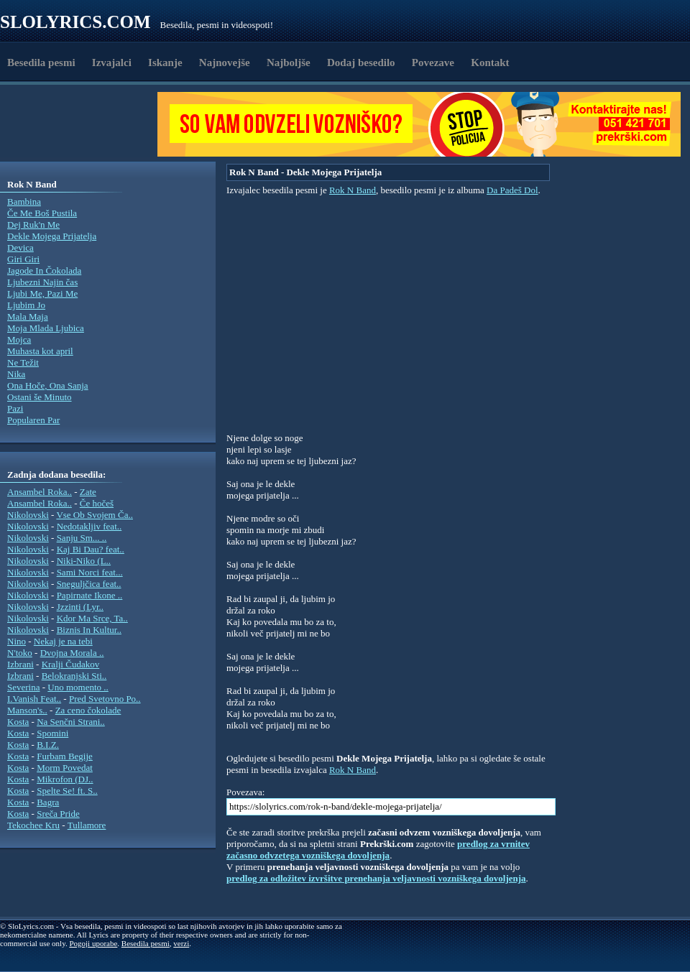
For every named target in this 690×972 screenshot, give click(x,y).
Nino (16, 641)
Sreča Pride (58, 813)
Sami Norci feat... (90, 572)
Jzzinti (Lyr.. (80, 606)
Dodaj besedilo (361, 62)
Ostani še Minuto (39, 397)
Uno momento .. (78, 687)
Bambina (24, 201)
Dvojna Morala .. (72, 652)
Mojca (19, 339)
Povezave (433, 62)
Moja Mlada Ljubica (45, 328)
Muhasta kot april (40, 351)
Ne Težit (23, 362)
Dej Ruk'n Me (33, 224)
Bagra (48, 802)
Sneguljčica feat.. (89, 583)
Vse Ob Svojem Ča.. (94, 514)
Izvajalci (112, 62)
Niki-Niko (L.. (84, 560)
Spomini (52, 733)
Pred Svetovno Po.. (105, 698)
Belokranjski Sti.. (74, 675)
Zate (88, 491)
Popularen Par (33, 420)
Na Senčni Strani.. (71, 721)
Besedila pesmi (41, 62)
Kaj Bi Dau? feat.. (90, 549)
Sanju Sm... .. (82, 537)
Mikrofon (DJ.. (65, 779)
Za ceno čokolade (88, 710)
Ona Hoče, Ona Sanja (47, 385)
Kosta (18, 721)
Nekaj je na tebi (63, 641)
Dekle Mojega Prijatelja (51, 236)
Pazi (15, 408)
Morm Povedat (65, 767)
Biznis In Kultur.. (89, 629)
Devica (20, 247)
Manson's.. (27, 710)
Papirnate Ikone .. (90, 595)
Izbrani (20, 664)
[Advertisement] (83, 124)
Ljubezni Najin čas (42, 282)
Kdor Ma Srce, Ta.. (92, 618)
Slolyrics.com (75, 22)
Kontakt (490, 62)
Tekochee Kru (33, 825)
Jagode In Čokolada (44, 270)
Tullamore (87, 825)
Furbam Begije (65, 756)
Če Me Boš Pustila (42, 213)
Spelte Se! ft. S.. (67, 790)
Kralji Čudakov (71, 664)
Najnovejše (224, 62)
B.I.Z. (48, 744)
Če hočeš (97, 503)
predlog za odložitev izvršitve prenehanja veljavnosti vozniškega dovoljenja (376, 878)
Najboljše (288, 62)
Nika (16, 374)
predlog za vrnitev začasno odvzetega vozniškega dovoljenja (378, 849)
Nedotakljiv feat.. (89, 526)
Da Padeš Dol (512, 190)
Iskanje (165, 62)
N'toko (19, 652)
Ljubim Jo (26, 305)
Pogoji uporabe (93, 943)
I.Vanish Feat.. (34, 698)
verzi (181, 943)
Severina (23, 687)
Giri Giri (23, 259)
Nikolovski (28, 514)
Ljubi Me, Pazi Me (42, 293)
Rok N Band (352, 190)
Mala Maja (27, 316)
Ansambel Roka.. (39, 491)
